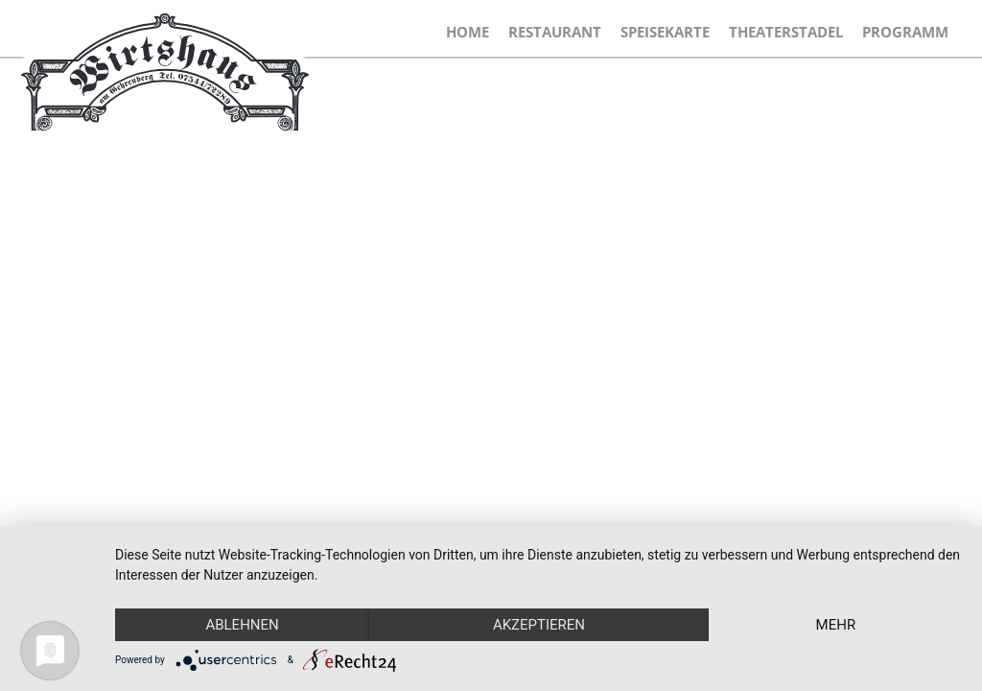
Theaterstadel (786, 31)
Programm (905, 31)
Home (467, 31)
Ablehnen (241, 624)
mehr (836, 624)
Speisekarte (665, 31)
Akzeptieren (539, 624)
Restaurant (554, 31)
